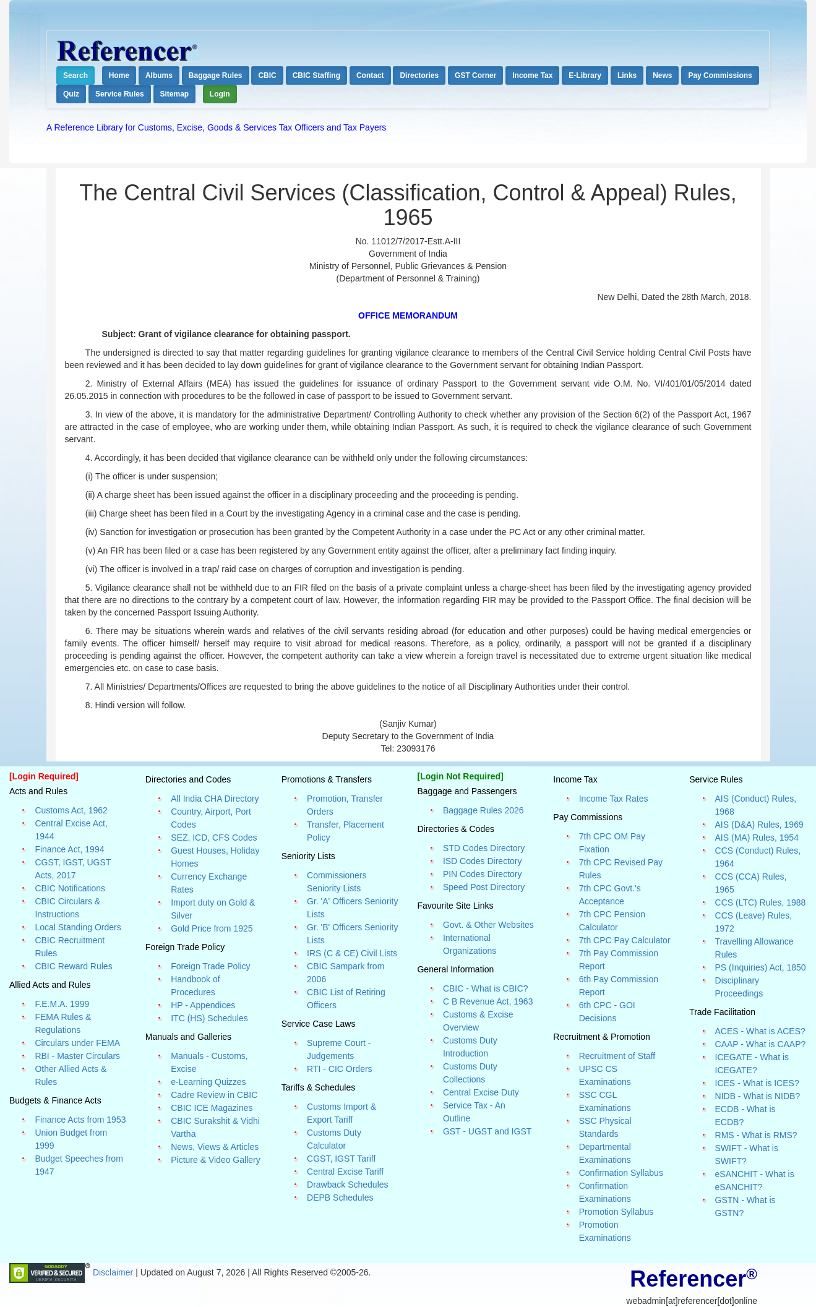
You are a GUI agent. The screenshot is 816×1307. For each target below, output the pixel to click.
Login (220, 94)
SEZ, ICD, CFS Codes (214, 837)
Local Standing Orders (78, 927)
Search (75, 75)
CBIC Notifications (70, 888)
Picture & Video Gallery (215, 1160)
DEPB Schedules (340, 1197)
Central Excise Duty (481, 1092)
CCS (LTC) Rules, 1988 (760, 902)
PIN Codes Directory (482, 874)
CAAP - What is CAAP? (760, 1044)
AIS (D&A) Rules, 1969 (759, 824)
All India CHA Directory (215, 798)
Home (119, 75)
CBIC (267, 75)
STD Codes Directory (484, 848)
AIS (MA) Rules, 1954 (757, 837)
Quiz (71, 94)
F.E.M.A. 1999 (62, 1004)
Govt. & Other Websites (488, 925)
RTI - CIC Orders (339, 1069)
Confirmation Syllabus (621, 1173)
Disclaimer (114, 1272)
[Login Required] (44, 776)
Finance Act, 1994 (69, 849)
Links (627, 75)
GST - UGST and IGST (487, 1131)
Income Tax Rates (613, 798)
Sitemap (174, 94)
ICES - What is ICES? (757, 1083)
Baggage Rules (216, 75)
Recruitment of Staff (617, 1056)
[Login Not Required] (460, 776)
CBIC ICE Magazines (211, 1108)
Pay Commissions (720, 75)
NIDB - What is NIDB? (758, 1096)
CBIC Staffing (316, 75)
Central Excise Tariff (345, 1171)
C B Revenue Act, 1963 (488, 1001)
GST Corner (475, 75)
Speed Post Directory (484, 887)
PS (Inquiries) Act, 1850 (760, 967)
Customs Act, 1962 (71, 810)
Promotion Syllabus (616, 1212)
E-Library (585, 75)
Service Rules (119, 94)
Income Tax (532, 75)
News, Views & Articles (215, 1147)
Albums (159, 75)
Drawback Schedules (348, 1184)
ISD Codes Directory (482, 861)
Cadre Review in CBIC (214, 1095)
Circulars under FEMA (77, 1043)
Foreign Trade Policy (210, 966)
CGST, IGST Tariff (341, 1158)
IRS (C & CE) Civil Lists (352, 953)
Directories (419, 75)
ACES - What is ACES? (760, 1031)
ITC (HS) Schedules (209, 1018)
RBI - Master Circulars (77, 1056)
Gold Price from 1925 (211, 928)
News (662, 75)
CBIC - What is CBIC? (485, 988)
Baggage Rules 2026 (483, 810)
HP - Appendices (203, 1005)
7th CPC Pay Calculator (625, 940)
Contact (370, 75)
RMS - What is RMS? (756, 1135)
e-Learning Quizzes (208, 1082)
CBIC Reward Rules (73, 966)
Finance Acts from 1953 (80, 1120)
